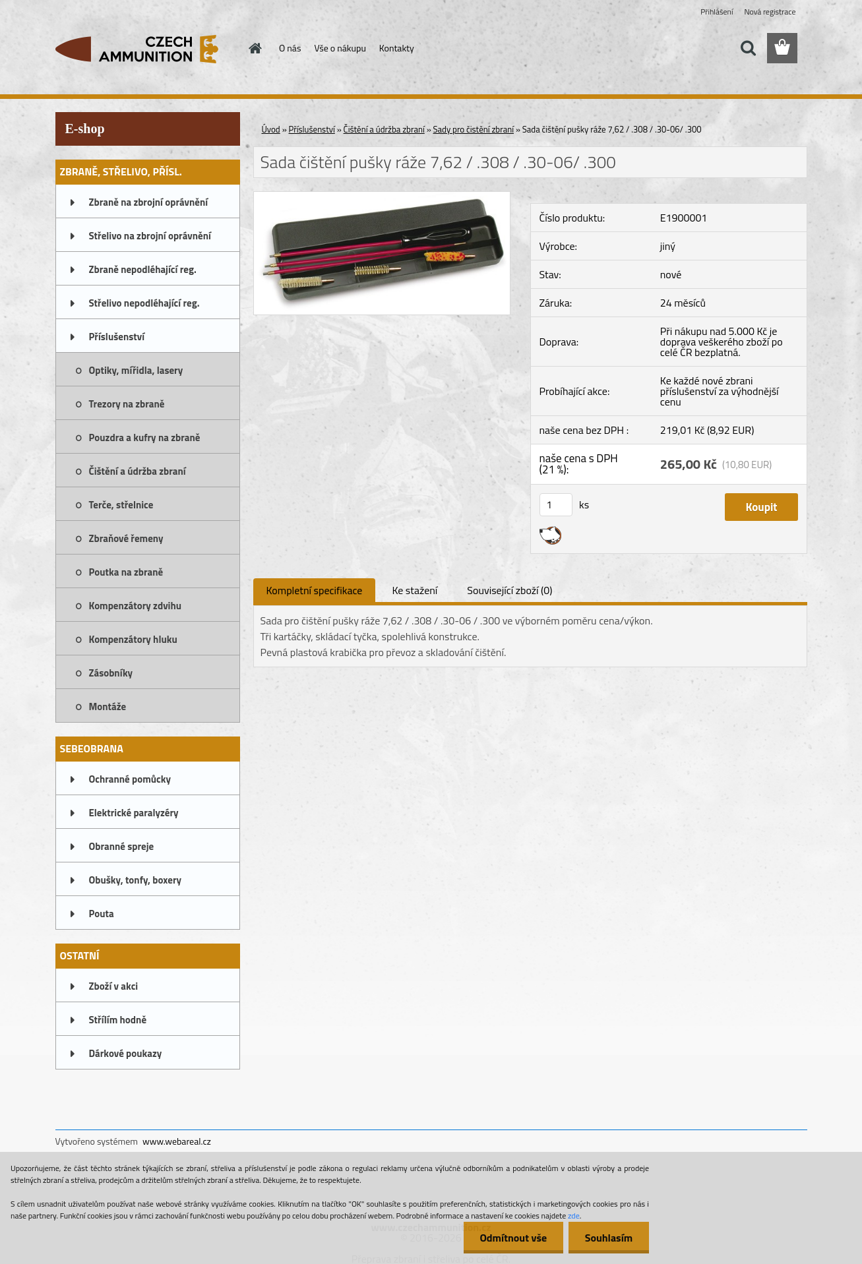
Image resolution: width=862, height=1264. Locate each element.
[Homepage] (254, 48)
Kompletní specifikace (314, 590)
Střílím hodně (118, 1019)
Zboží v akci (114, 986)
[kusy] (555, 504)
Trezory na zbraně (127, 403)
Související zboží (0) (509, 590)
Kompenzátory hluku (133, 639)
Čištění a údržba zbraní (137, 471)
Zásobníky (111, 672)
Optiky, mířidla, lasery (136, 370)
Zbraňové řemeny (126, 538)
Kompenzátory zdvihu (135, 605)
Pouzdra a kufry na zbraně (144, 437)
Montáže (108, 706)
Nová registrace (769, 11)
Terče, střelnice (121, 504)
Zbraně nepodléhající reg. (143, 269)
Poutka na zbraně (126, 572)
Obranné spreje (121, 846)
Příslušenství (117, 336)
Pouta (101, 913)
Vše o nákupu (339, 48)
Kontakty (396, 48)
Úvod (271, 129)
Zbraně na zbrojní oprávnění (148, 202)
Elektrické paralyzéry (134, 812)
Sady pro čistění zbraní (473, 129)
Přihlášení (716, 11)
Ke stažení (414, 590)
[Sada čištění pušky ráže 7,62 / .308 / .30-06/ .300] (382, 197)
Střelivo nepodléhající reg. (144, 303)
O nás (290, 48)
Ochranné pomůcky (130, 779)
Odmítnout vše (513, 1238)
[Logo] (146, 49)
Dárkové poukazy (125, 1053)
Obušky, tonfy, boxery (135, 880)
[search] (748, 48)
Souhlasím (608, 1238)
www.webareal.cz (176, 1141)
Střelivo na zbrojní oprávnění (150, 235)
